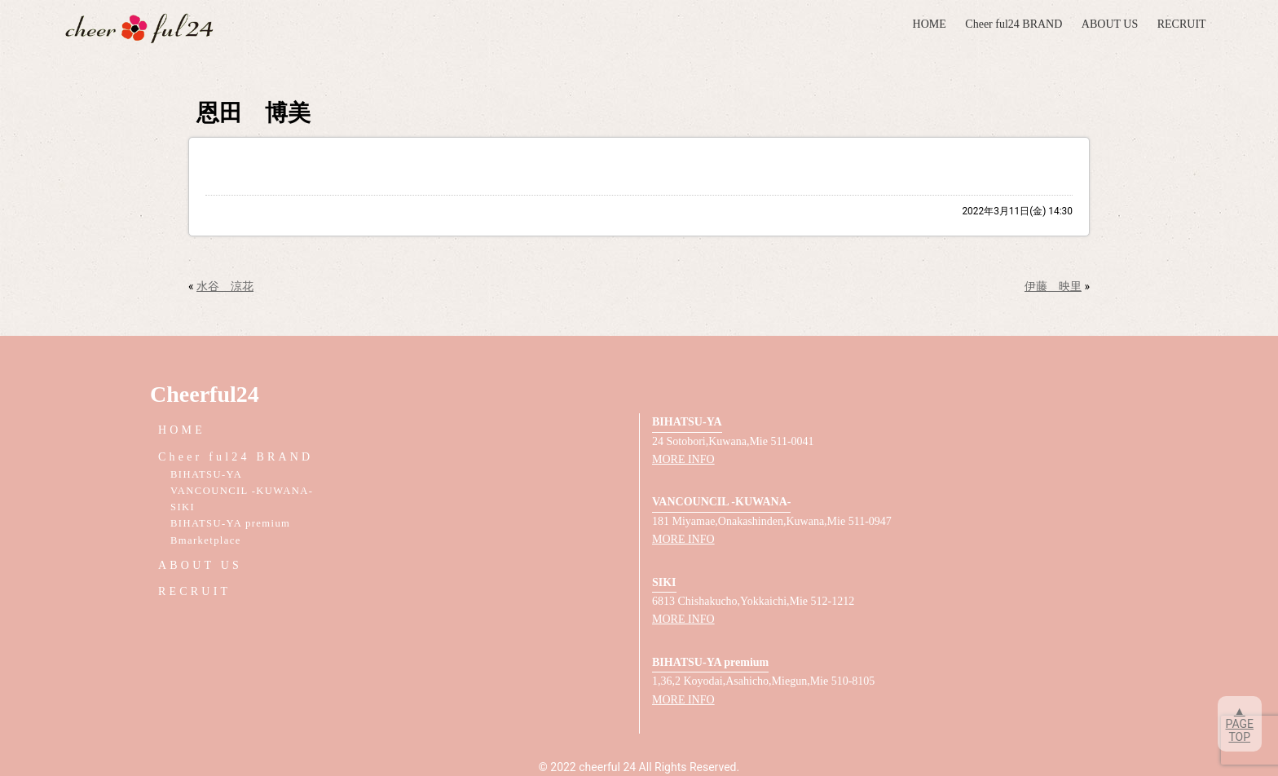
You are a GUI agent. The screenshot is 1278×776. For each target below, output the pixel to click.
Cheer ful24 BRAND (1013, 24)
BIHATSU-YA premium (230, 523)
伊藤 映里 (1053, 286)
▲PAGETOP (1240, 723)
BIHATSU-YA (206, 474)
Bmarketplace (205, 540)
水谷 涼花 (224, 286)
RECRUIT (1181, 24)
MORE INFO (683, 459)
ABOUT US (1110, 24)
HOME (929, 24)
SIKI (182, 507)
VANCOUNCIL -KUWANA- (241, 490)
